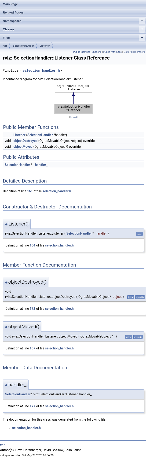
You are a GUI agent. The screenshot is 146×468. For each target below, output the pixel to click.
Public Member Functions (87, 51)
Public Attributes (112, 51)
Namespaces (74, 21)
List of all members (134, 51)
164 (32, 245)
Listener (45, 45)
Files (74, 38)
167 (32, 348)
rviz (5, 45)
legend (73, 117)
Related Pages (13, 12)
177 (32, 406)
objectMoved (23, 146)
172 (32, 308)
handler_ (41, 165)
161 (30, 191)
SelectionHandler (23, 45)
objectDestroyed (25, 141)
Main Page (10, 4)
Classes (74, 29)
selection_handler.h (41, 70)
